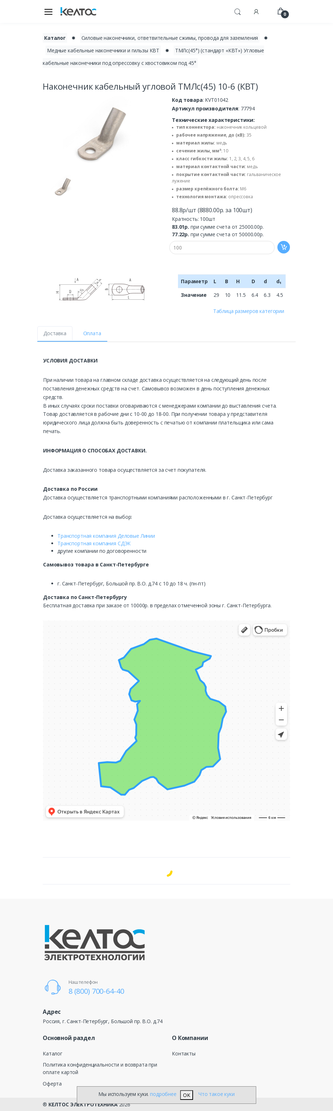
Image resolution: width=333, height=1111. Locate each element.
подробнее (163, 1094)
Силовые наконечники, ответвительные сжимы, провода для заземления (169, 37)
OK (186, 1095)
